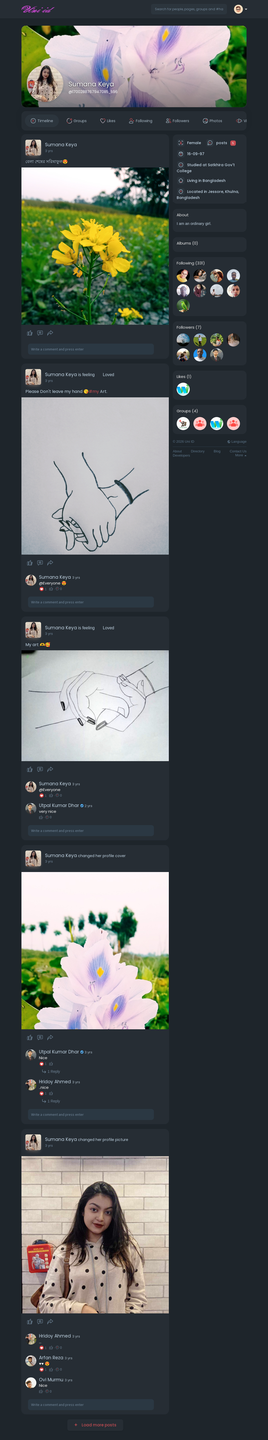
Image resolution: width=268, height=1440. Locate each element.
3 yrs (49, 150)
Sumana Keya (91, 84)
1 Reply (51, 1071)
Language (237, 441)
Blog (217, 451)
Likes (181, 377)
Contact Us (238, 451)
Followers (185, 327)
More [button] (241, 455)
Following (185, 263)
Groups (184, 411)
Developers (181, 455)
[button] (189, 9)
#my (94, 391)
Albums (184, 243)
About (177, 451)
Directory (197, 451)
